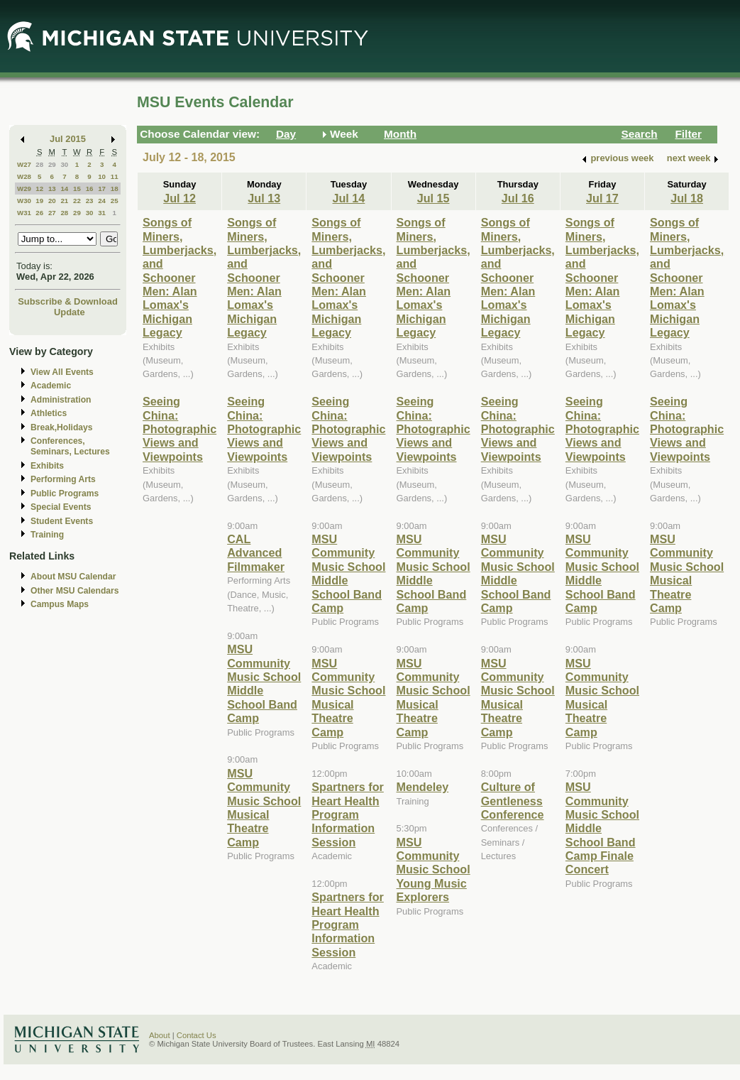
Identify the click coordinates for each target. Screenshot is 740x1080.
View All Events (62, 372)
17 (102, 188)
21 (64, 200)
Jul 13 (264, 198)
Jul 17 (602, 198)
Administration (61, 400)
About (159, 1035)
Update (69, 312)
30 (64, 164)
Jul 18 (686, 198)
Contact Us (196, 1035)
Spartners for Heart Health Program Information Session (347, 814)
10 (102, 176)
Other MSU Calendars (75, 591)
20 (52, 200)
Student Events (62, 521)
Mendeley (423, 786)
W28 (24, 176)
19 (39, 200)
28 (39, 164)
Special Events (61, 507)
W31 (24, 213)
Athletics (49, 413)
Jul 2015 (68, 138)
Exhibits (47, 466)
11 (114, 176)
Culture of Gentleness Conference (512, 800)
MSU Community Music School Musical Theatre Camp (264, 808)
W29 (24, 188)
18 (114, 188)
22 (77, 200)
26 (39, 213)
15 (77, 188)
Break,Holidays (62, 427)
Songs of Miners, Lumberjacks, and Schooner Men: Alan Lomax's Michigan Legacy (179, 277)
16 (90, 188)
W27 (24, 164)
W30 (24, 200)
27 (52, 213)
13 (52, 188)
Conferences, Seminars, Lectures (70, 446)
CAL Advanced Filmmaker (256, 553)
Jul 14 (349, 198)
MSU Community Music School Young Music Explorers (433, 870)
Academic (51, 386)
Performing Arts (63, 479)
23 (90, 200)
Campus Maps (60, 604)
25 (114, 200)
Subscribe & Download (68, 301)
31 (102, 213)
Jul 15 (433, 198)
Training (47, 535)
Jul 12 (179, 198)
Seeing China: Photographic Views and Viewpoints (179, 429)
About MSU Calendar (73, 577)
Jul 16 (518, 198)
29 (52, 164)
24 (102, 200)
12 (39, 188)
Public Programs (65, 493)
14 (64, 188)
